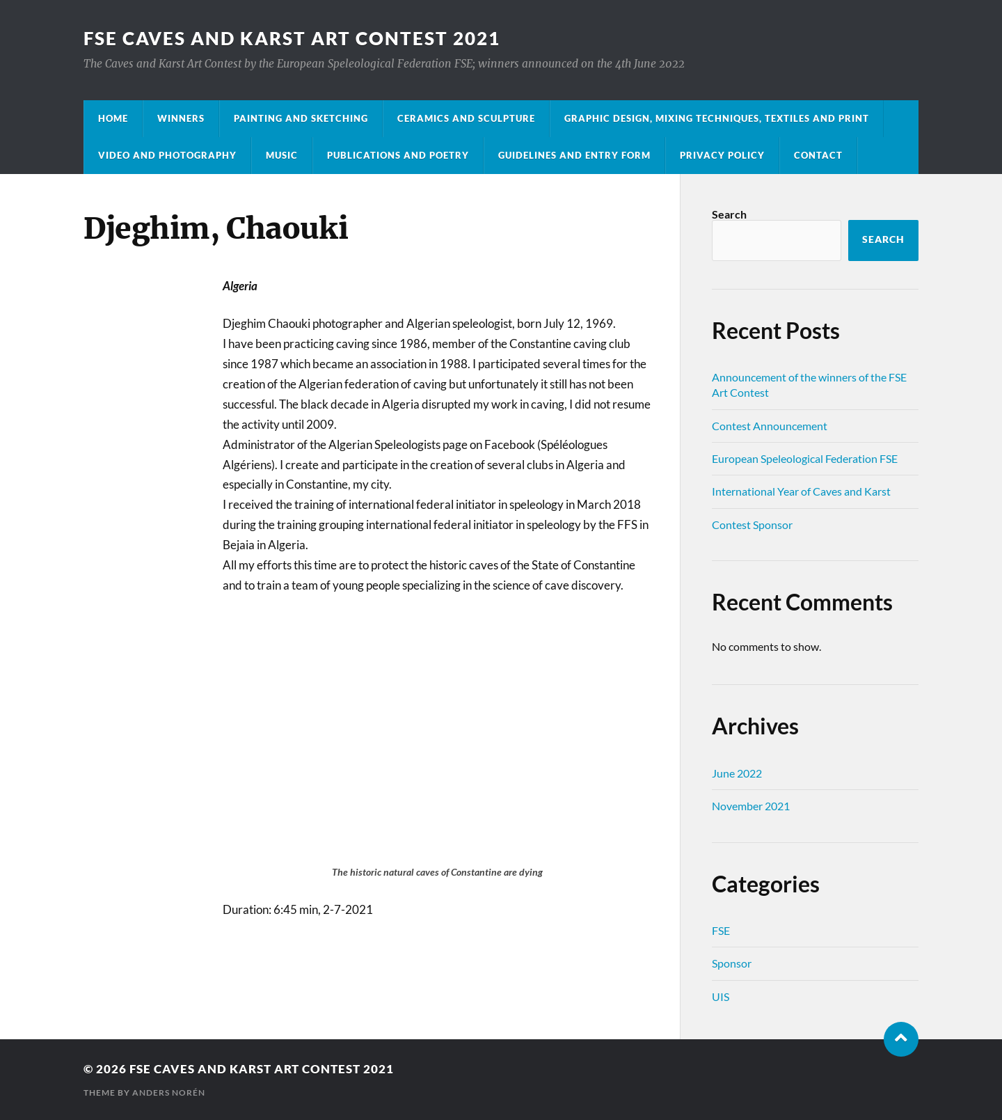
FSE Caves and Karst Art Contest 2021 (292, 38)
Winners (181, 118)
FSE (721, 930)
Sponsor (732, 963)
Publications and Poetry (398, 155)
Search (729, 214)
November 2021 (751, 805)
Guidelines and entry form (574, 155)
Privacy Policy (722, 155)
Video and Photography (167, 155)
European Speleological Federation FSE (805, 458)
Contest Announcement (769, 425)
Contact (818, 155)
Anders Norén (168, 1092)
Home (113, 118)
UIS (720, 996)
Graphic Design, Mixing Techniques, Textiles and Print (716, 118)
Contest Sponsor (752, 524)
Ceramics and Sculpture (466, 118)
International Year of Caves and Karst (801, 491)
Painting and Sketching (301, 118)
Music (282, 155)
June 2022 (737, 773)
